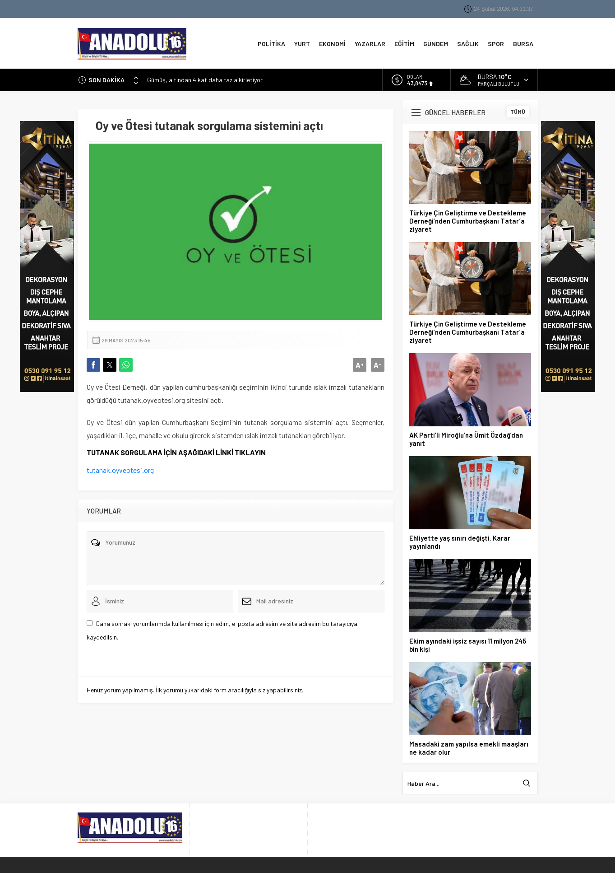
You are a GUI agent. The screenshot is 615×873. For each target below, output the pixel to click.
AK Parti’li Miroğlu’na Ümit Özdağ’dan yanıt (466, 437)
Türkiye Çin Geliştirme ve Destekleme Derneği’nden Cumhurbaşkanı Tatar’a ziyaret (467, 219)
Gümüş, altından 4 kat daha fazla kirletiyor (205, 78)
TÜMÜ (517, 110)
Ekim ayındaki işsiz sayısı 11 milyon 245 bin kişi (467, 643)
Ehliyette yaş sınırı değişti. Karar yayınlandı (459, 540)
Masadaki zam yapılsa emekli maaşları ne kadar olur (468, 746)
